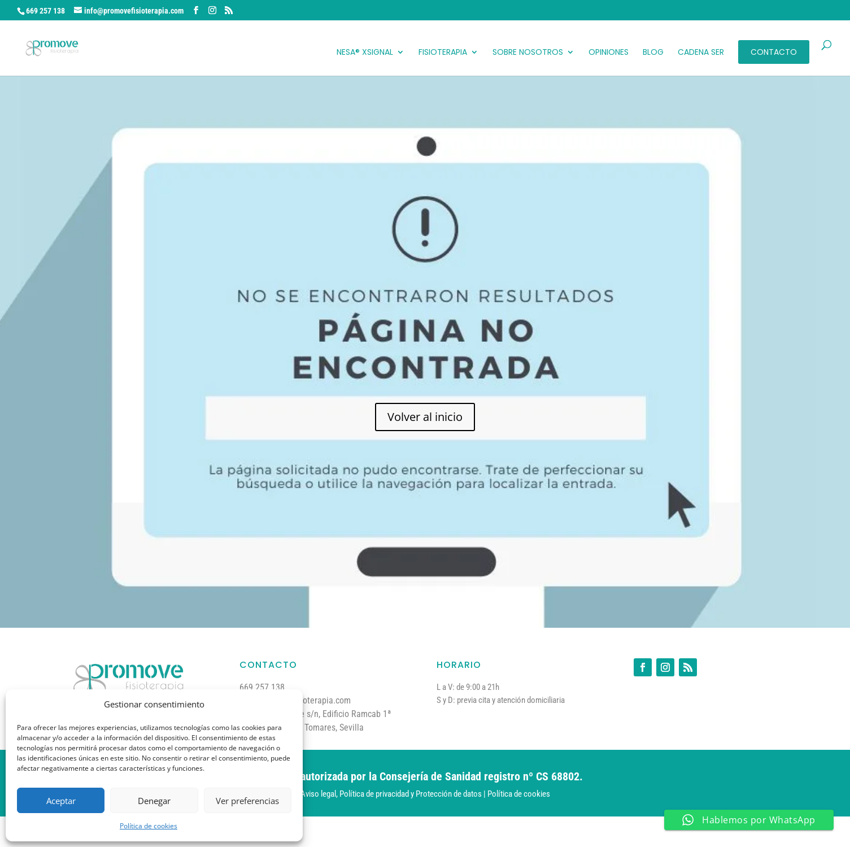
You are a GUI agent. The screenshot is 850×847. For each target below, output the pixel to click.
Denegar (154, 800)
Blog (653, 53)
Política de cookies (148, 826)
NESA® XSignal (365, 53)
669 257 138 (45, 10)
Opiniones (609, 53)
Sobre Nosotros (527, 53)
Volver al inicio (425, 416)
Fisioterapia (443, 53)
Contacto (774, 52)
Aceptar (61, 800)
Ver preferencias (247, 800)
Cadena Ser (701, 53)
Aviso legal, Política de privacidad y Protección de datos (391, 794)
